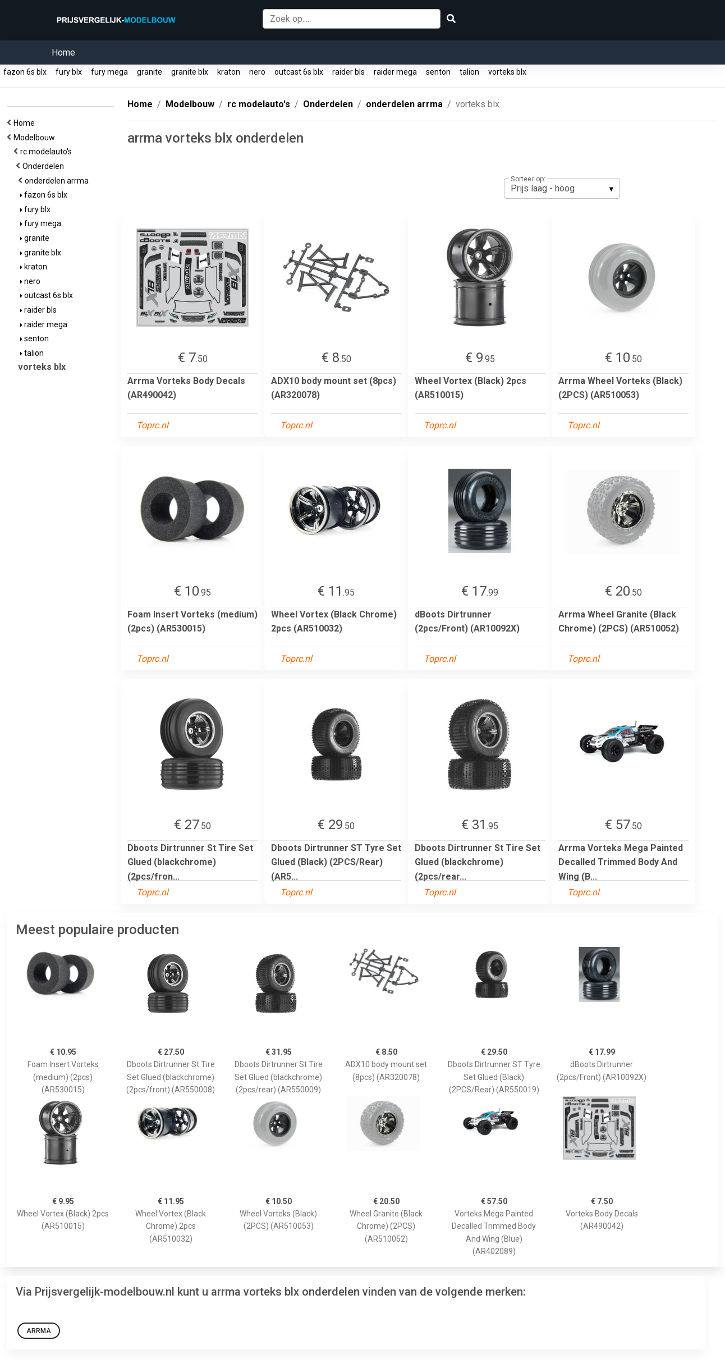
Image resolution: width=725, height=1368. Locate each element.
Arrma (38, 1331)
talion (469, 71)
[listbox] (562, 189)
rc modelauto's (47, 151)
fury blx (68, 71)
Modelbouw (35, 137)
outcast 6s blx (299, 71)
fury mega (109, 71)
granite (150, 71)
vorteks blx (507, 71)
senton (438, 71)
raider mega (395, 71)
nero (257, 71)
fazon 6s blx (25, 71)
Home (63, 52)
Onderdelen (44, 166)
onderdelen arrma (58, 180)
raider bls (348, 71)
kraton (229, 71)
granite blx (190, 71)
